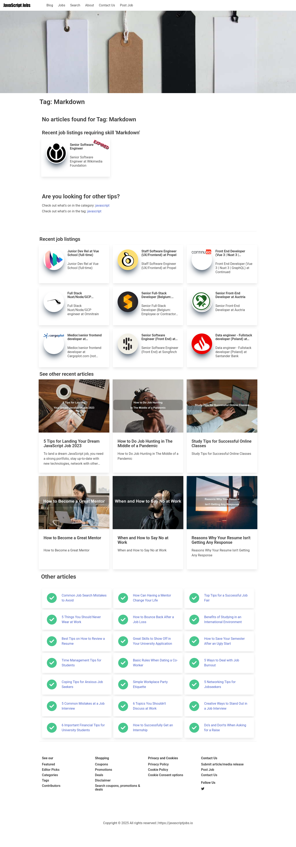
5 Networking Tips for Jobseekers (220, 684)
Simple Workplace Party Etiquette (150, 684)
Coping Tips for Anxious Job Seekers (82, 684)
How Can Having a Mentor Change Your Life (152, 597)
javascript (102, 205)
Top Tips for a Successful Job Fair (225, 597)
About (89, 5)
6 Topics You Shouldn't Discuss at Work (149, 706)
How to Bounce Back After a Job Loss (153, 619)
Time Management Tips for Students (81, 662)
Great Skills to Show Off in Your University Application (152, 641)
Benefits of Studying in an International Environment (223, 619)
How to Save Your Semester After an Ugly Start (224, 641)
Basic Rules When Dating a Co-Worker (155, 662)
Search (75, 5)
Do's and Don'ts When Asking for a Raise (225, 727)
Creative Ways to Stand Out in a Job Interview (225, 706)
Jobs (61, 5)
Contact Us (107, 5)
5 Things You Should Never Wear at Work (81, 619)
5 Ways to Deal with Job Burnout (221, 662)
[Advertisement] (148, 807)
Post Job (126, 5)
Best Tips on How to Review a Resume (83, 641)
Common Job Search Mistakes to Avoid (84, 597)
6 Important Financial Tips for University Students (83, 727)
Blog (49, 5)
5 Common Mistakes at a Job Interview (83, 706)
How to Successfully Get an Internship (153, 727)
